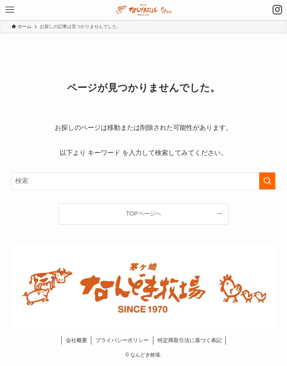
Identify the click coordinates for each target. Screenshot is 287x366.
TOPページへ (143, 213)
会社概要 (76, 340)
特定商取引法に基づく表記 (189, 340)
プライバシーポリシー (122, 340)
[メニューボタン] (10, 10)
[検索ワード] (143, 181)
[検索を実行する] (267, 181)
